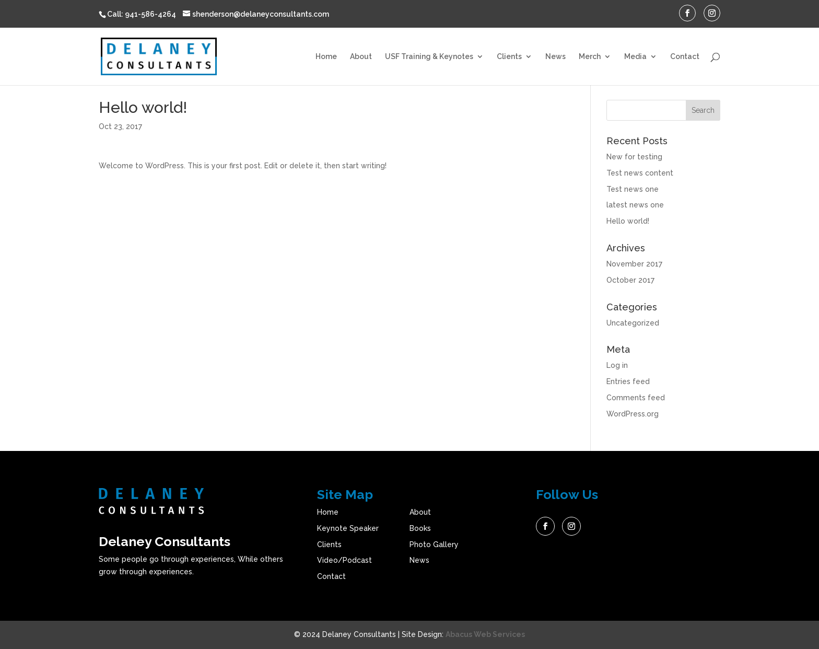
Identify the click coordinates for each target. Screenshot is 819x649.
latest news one (635, 205)
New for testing (634, 157)
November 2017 (634, 264)
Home (326, 57)
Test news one (632, 189)
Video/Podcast (344, 560)
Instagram (571, 526)
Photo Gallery (434, 544)
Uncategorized (632, 323)
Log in (617, 365)
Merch (590, 57)
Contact (684, 57)
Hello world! (627, 221)
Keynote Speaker (348, 528)
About (361, 57)
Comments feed (635, 397)
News (555, 57)
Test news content (639, 173)
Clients (509, 57)
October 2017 (630, 280)
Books (420, 528)
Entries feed (628, 381)
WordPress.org (632, 414)
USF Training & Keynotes (429, 57)
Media (635, 57)
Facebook (545, 526)
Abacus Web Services (485, 634)
